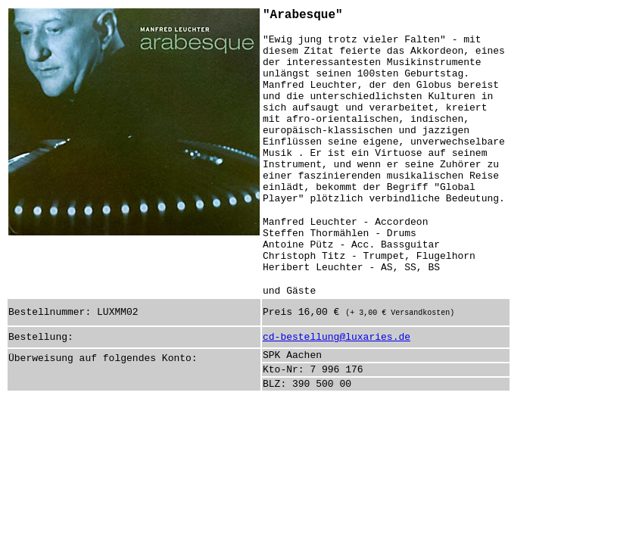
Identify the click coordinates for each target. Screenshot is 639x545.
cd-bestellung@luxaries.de (336, 337)
